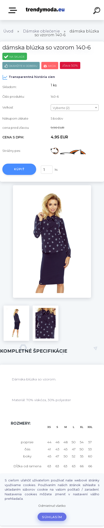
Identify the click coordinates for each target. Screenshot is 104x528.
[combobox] (75, 107)
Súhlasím (52, 517)
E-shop (13, 10)
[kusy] (47, 169)
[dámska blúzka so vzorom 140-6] (52, 187)
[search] (97, 11)
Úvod (8, 31)
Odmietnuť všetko (52, 506)
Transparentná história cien (28, 77)
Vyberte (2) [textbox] (61, 108)
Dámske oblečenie (41, 31)
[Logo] (45, 10)
